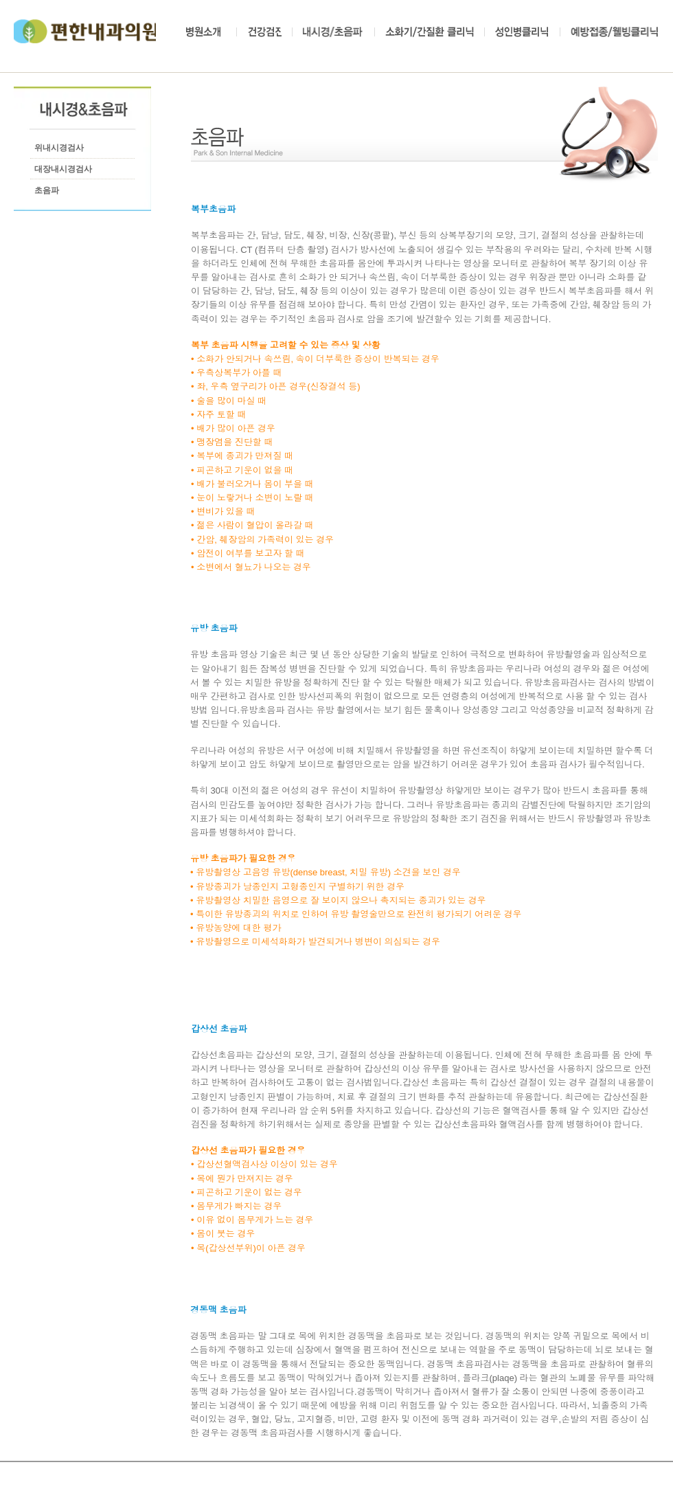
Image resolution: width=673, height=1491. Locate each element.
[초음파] (52, 191)
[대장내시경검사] (65, 169)
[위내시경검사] (61, 148)
